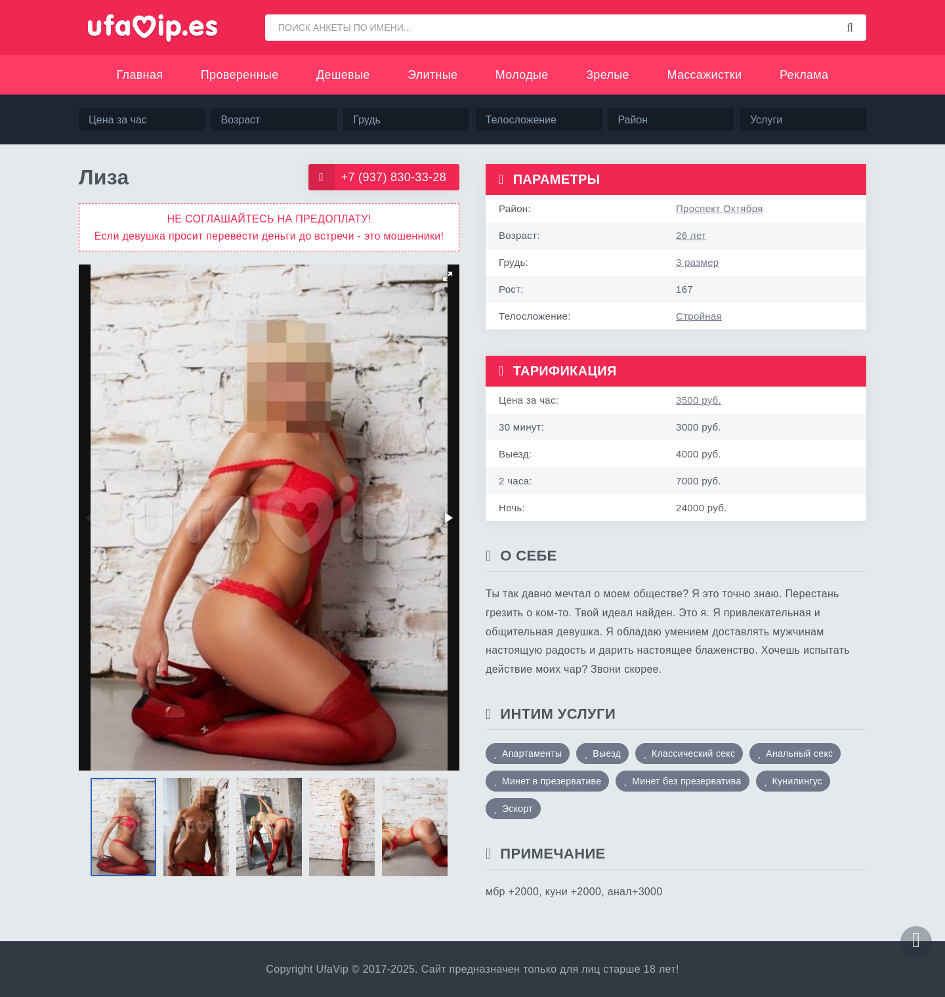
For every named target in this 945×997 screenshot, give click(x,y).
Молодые (522, 74)
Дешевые (342, 74)
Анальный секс (799, 753)
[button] (447, 276)
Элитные (432, 74)
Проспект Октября (719, 208)
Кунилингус (797, 781)
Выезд (607, 753)
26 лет (691, 235)
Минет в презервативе (551, 781)
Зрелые (607, 74)
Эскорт (517, 808)
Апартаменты (532, 753)
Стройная (699, 316)
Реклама (804, 74)
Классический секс (693, 753)
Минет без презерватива (686, 781)
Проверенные (240, 74)
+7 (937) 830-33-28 (377, 177)
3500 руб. (698, 400)
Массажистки (704, 74)
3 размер (697, 262)
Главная (140, 74)
